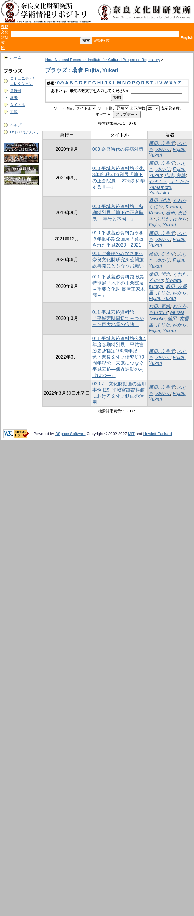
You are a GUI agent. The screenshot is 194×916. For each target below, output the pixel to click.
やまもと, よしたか (169, 181)
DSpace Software (70, 434)
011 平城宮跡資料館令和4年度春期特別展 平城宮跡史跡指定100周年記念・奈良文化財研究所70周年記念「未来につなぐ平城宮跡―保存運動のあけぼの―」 (119, 357)
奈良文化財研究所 (4, 37)
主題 (14, 112)
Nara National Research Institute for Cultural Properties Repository (102, 60)
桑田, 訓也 (159, 200)
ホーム (15, 57)
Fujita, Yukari (162, 224)
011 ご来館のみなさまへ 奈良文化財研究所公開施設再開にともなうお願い (118, 259)
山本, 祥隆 (175, 175)
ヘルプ (15, 125)
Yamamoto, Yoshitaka (160, 190)
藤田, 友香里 (162, 143)
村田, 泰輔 (159, 306)
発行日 (15, 91)
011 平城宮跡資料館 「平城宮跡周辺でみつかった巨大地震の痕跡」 (118, 318)
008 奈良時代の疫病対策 (117, 149)
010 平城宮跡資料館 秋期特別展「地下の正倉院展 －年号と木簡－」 (118, 212)
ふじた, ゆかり (171, 219)
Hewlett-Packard (157, 434)
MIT (131, 434)
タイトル (17, 105)
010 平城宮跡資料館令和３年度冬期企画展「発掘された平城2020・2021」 (119, 238)
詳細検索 (102, 40)
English (186, 37)
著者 (14, 98)
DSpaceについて (24, 132)
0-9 (60, 82)
